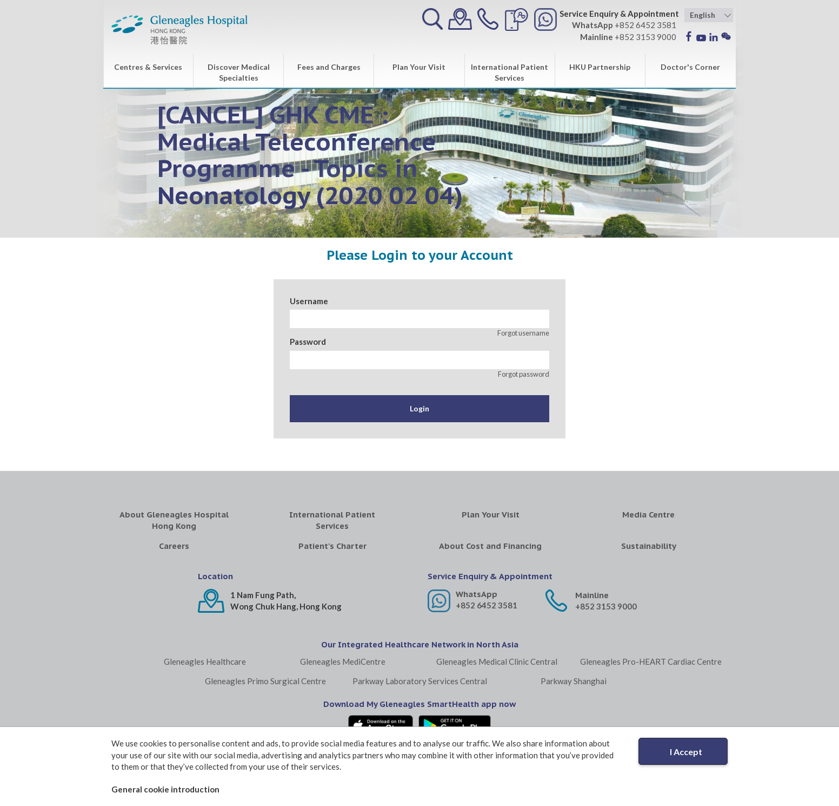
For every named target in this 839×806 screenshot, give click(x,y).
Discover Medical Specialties (239, 72)
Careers (174, 546)
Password (308, 341)
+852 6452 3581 (486, 605)
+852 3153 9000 (606, 606)
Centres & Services (148, 66)
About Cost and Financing (490, 546)
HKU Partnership (599, 66)
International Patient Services (509, 72)
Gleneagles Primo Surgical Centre (265, 681)
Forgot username (523, 333)
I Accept (686, 751)
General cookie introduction (165, 789)
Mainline (592, 595)
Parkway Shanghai (574, 681)
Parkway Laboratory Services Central (419, 681)
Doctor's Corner (690, 66)
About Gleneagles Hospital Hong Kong (174, 520)
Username (309, 301)
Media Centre (648, 514)
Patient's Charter (332, 546)
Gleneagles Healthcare (205, 661)
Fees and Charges (329, 66)
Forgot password (523, 374)
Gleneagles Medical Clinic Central (496, 661)
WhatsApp (476, 594)
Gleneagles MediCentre (342, 661)
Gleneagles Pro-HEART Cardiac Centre (651, 661)
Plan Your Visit (418, 66)
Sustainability (648, 546)
